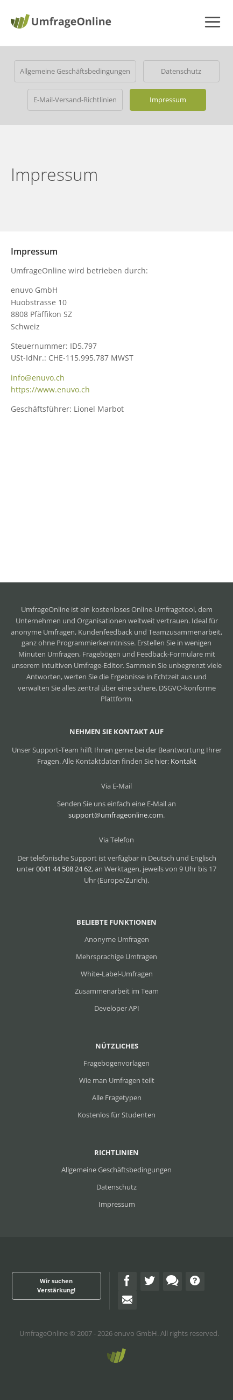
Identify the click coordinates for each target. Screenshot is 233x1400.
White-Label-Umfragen (117, 974)
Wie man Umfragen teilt (116, 1080)
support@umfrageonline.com (115, 815)
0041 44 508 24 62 (63, 869)
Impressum (168, 99)
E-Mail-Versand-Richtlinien (75, 99)
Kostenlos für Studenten (116, 1115)
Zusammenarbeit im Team (117, 991)
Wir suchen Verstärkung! (56, 1285)
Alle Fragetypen (117, 1097)
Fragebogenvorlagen (116, 1063)
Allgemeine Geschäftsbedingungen (75, 71)
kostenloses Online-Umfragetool (143, 609)
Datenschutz (181, 71)
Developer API (116, 1008)
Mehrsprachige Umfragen (116, 956)
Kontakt (183, 761)
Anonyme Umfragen (116, 939)
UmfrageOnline (43, 1333)
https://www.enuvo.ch (50, 389)
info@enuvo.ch (38, 377)
